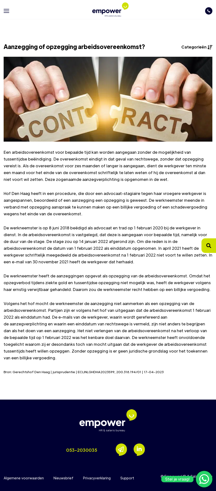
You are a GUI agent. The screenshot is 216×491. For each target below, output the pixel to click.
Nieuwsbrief (63, 478)
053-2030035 (81, 450)
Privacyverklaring (97, 478)
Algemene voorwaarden (24, 478)
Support (127, 478)
